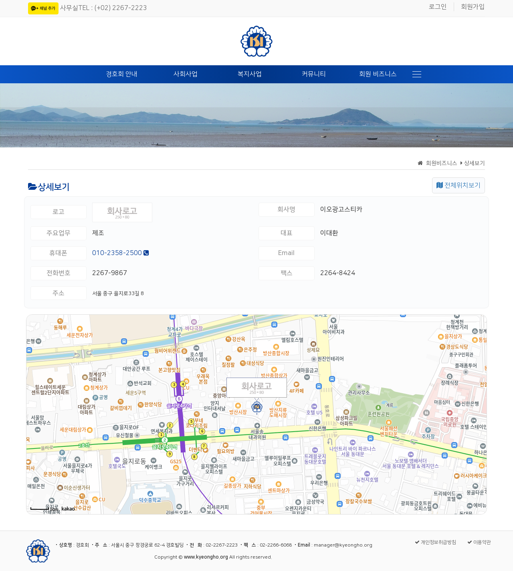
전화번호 (58, 273)
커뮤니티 (314, 74)
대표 (287, 233)
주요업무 (58, 233)
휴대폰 (58, 253)
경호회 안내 (121, 74)
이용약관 (479, 542)
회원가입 (473, 6)
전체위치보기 (458, 185)
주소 (59, 293)
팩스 (287, 273)
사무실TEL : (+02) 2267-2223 (103, 8)
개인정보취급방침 (435, 542)
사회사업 (186, 74)
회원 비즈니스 (378, 74)
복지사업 (250, 74)
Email (286, 253)
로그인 (438, 6)
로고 (59, 211)
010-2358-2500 (120, 253)
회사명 (286, 209)
